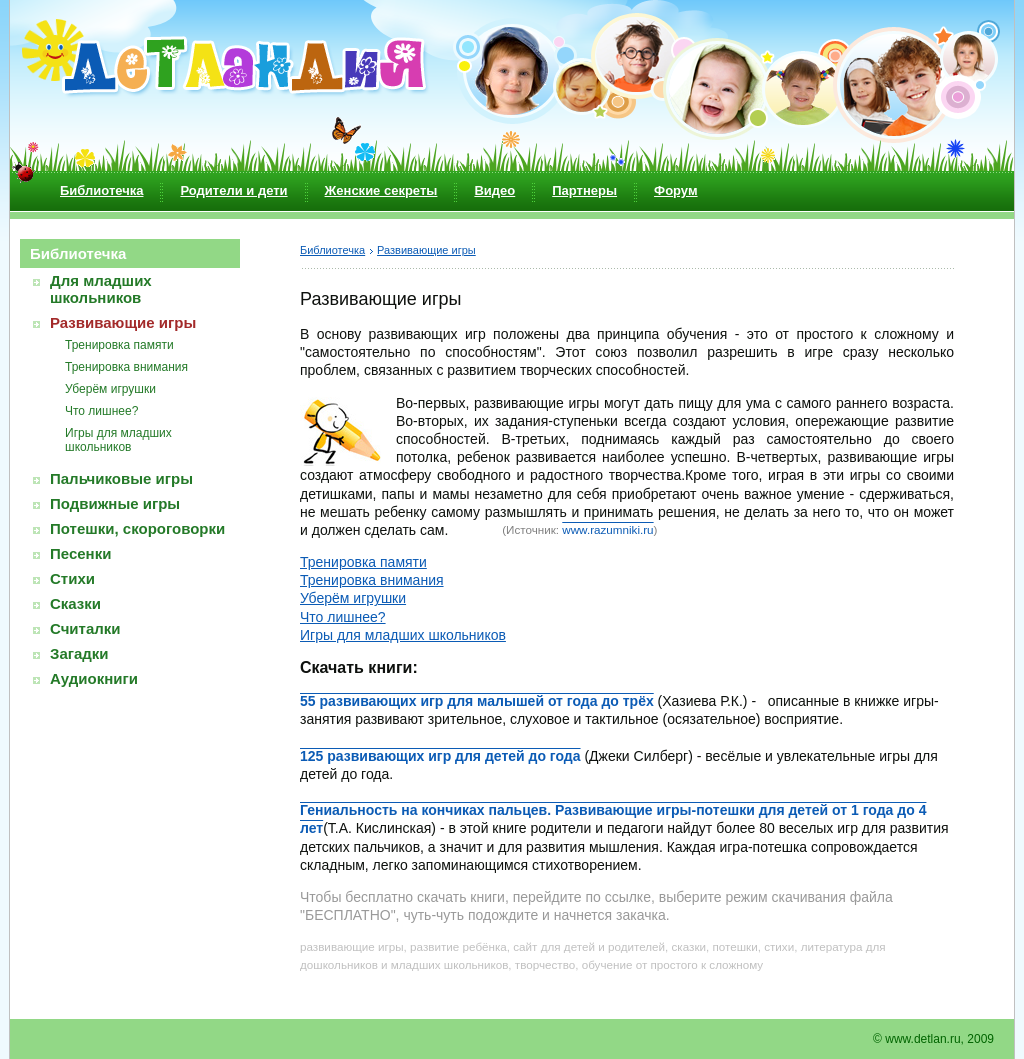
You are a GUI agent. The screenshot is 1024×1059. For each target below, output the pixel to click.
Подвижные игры (115, 503)
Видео (494, 190)
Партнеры (584, 190)
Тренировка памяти (119, 345)
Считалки (85, 628)
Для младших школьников (101, 289)
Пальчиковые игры (121, 478)
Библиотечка (101, 190)
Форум (675, 190)
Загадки (79, 653)
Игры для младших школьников (118, 440)
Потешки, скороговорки (137, 528)
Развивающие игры (123, 322)
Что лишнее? (101, 411)
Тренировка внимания (126, 367)
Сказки (75, 603)
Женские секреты (381, 190)
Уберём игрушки (110, 389)
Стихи (72, 578)
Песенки (80, 553)
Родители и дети (233, 190)
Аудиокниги (94, 678)
